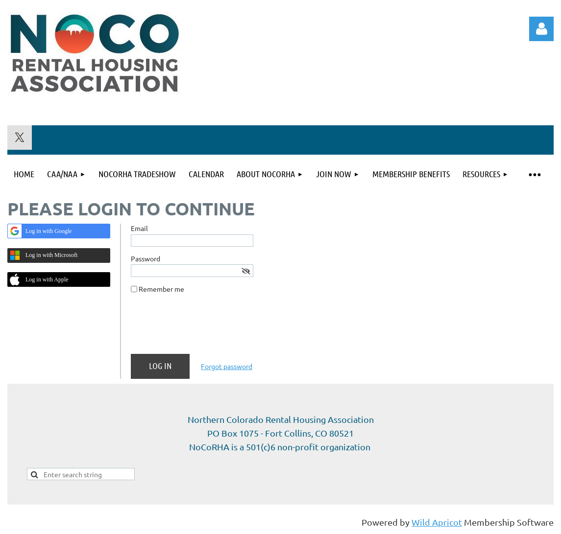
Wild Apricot (437, 522)
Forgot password (226, 366)
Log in (541, 29)
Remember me (161, 288)
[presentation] (205, 327)
